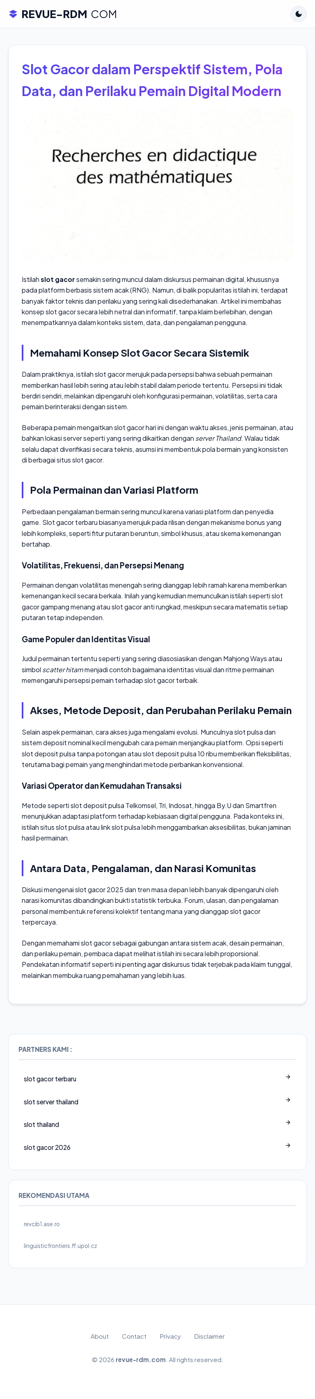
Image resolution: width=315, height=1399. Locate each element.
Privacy (170, 1336)
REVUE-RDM (62, 14)
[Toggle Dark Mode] (298, 14)
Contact (134, 1336)
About (100, 1336)
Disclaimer (209, 1336)
